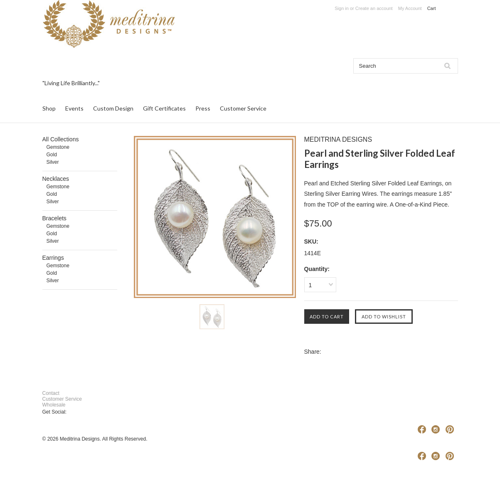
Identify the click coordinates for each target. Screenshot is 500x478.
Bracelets (54, 218)
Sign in (342, 8)
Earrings (53, 257)
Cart (432, 8)
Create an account (374, 8)
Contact (50, 393)
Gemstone (58, 147)
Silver (53, 162)
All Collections (60, 139)
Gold (52, 155)
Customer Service (62, 399)
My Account (410, 8)
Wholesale (54, 405)
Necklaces (55, 178)
